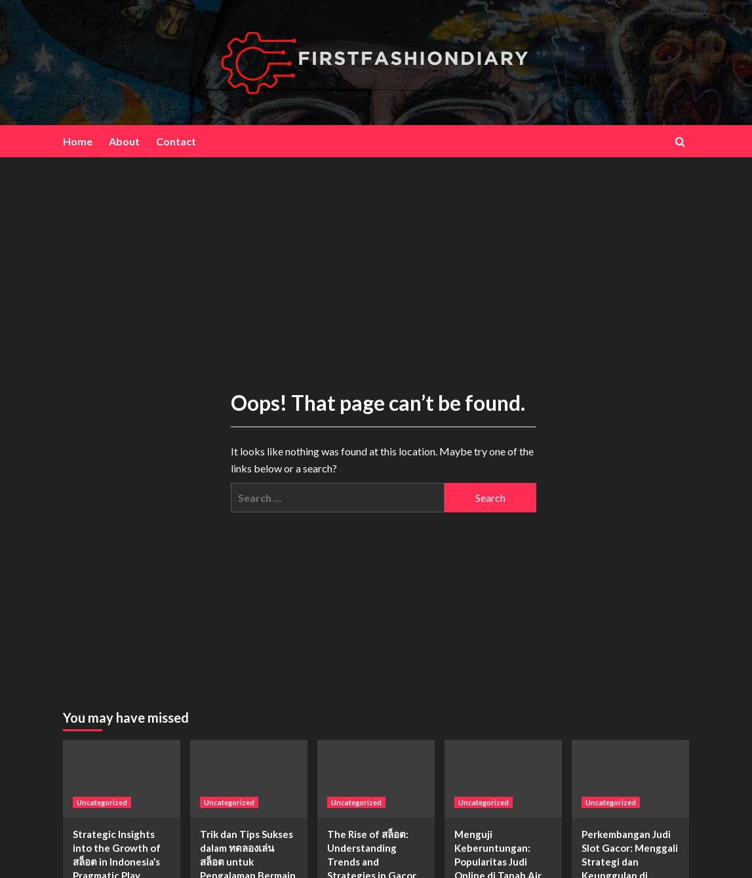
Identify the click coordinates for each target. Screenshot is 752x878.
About (124, 141)
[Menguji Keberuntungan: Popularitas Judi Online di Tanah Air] (503, 779)
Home (77, 141)
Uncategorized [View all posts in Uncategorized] (102, 802)
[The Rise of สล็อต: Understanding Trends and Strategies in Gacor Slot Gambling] (376, 779)
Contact (176, 141)
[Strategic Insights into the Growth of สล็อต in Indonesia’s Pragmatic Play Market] (121, 779)
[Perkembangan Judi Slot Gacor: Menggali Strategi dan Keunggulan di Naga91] (630, 779)
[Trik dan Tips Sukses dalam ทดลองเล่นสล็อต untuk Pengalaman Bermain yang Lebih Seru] (248, 779)
